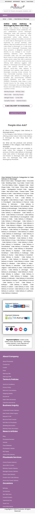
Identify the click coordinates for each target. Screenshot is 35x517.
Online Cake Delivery (9, 474)
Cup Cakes (20, 183)
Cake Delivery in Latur (22, 289)
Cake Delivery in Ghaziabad (23, 249)
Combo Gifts (18, 97)
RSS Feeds (6, 451)
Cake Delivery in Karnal (26, 280)
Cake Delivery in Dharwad (18, 259)
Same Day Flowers (18, 94)
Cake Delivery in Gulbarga (19, 253)
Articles (5, 442)
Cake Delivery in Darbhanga (11, 234)
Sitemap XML (7, 373)
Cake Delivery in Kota (22, 287)
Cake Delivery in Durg (8, 240)
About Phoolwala (8, 361)
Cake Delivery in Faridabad (10, 244)
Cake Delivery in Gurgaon (21, 193)
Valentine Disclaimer (9, 402)
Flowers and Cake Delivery (11, 477)
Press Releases (7, 445)
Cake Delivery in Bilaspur (15, 227)
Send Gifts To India (8, 465)
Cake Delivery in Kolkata (19, 285)
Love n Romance (8, 506)
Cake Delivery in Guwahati (24, 255)
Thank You (6, 503)
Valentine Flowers (21, 100)
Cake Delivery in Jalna (15, 268)
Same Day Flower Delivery (10, 480)
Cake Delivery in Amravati (14, 215)
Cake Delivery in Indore (21, 261)
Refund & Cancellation (9, 390)
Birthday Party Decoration (10, 428)
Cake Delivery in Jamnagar (18, 270)
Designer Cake (24, 185)
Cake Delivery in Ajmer (25, 208)
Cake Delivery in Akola (8, 210)
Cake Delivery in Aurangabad (19, 217)
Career (5, 367)
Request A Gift (7, 416)
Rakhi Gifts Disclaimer (9, 399)
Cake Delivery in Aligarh (25, 210)
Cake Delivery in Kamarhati (25, 278)
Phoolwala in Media (9, 448)
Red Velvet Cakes (12, 191)
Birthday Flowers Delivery (10, 468)
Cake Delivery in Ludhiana (24, 291)
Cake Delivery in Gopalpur (10, 251)
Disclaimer (6, 396)
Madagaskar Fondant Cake (17, 189)
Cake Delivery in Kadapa (19, 276)
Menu (5, 15)
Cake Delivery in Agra (16, 200)
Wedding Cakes (11, 183)
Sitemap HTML (7, 377)
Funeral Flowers (7, 497)
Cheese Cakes (24, 191)
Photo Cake (24, 187)
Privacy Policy (7, 387)
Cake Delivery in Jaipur (25, 263)
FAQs (4, 370)
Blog (4, 436)
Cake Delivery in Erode (25, 242)
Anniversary (6, 491)
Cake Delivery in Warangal (21, 19)
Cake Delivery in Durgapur (25, 240)
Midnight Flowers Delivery (10, 471)
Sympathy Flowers (9, 100)
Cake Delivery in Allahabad (10, 213)
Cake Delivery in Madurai (9, 293)
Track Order (29, 1)
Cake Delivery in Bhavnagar (11, 221)
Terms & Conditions (9, 384)
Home (4, 19)
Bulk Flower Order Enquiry (10, 413)
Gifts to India (7, 94)
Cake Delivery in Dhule (25, 238)
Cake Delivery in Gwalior (10, 257)
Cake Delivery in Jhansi (25, 272)
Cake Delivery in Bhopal (14, 223)
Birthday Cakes (20, 91)
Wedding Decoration (9, 425)
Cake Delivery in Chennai (20, 202)
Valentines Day (7, 500)
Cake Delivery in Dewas (20, 236)
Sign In (23, 1)
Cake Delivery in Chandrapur (19, 229)
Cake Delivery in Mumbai (23, 196)
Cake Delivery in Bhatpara (23, 219)
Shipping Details (8, 393)
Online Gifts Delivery (9, 454)
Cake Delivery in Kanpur (10, 280)
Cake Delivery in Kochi (11, 282)
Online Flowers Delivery (10, 462)
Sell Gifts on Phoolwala (10, 422)
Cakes (10, 19)
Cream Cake (29, 183)
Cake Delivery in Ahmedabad (19, 206)
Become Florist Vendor (9, 419)
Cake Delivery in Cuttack (26, 232)
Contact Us (6, 364)
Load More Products (17, 113)
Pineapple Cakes (20, 181)
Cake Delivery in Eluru (9, 242)
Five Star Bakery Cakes (10, 185)
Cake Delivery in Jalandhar (10, 265)
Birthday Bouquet (9, 91)
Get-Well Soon (7, 494)
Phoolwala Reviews (8, 439)
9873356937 (8, 1)
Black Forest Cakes (7, 181)
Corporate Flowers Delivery (11, 410)
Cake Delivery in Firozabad (20, 246)
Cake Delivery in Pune (9, 198)
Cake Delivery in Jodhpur (10, 274)
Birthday (5, 488)
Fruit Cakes (15, 187)
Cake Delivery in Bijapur (14, 225)
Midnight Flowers (9, 97)
